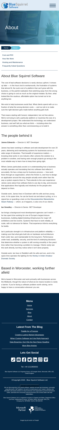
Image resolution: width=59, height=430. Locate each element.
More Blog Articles (29, 346)
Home (6, 48)
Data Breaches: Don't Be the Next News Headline (29, 342)
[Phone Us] (13, 359)
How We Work (8, 59)
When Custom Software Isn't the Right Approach (29, 338)
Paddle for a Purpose (29, 331)
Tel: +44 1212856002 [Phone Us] (29, 367)
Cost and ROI (7, 55)
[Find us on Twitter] (29, 359)
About (29, 316)
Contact (29, 320)
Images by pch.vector (26, 420)
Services (29, 309)
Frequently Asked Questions (13, 66)
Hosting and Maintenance (12, 62)
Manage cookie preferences (29, 385)
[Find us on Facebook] (24, 359)
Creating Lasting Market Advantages (29, 335)
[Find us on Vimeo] (40, 359)
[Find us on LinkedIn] (35, 359)
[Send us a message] (19, 359)
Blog (29, 313)
